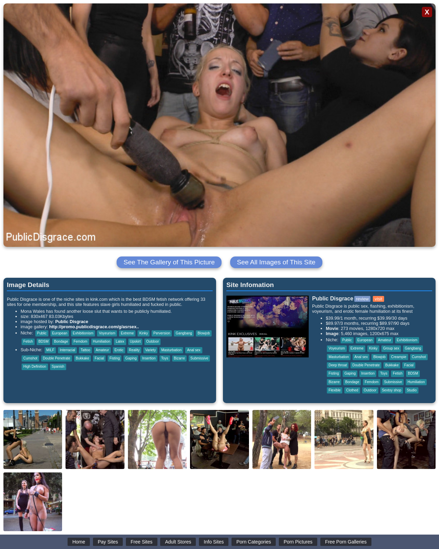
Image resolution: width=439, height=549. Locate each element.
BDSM (43, 341)
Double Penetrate (56, 358)
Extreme (127, 333)
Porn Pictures (298, 542)
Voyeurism (107, 333)
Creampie (398, 357)
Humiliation (101, 341)
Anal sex (193, 350)
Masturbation (171, 350)
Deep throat (338, 365)
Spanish (58, 366)
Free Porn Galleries (346, 542)
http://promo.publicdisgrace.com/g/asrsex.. (94, 326)
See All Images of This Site (276, 262)
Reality (134, 350)
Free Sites (142, 542)
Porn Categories (253, 542)
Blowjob (204, 333)
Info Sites (214, 542)
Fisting (114, 358)
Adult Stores (178, 542)
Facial (99, 358)
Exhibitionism (83, 333)
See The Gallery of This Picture (169, 262)
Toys (164, 358)
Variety (150, 350)
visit (378, 298)
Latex (120, 341)
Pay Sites (108, 542)
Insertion (148, 358)
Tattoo (85, 350)
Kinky (143, 333)
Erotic (119, 350)
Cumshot (30, 358)
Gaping (131, 358)
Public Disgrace (71, 321)
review (362, 298)
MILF (50, 350)
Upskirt (135, 341)
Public (42, 333)
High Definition (34, 366)
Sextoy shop (391, 390)
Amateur (102, 350)
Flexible (335, 390)
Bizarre (179, 358)
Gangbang (184, 333)
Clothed (352, 390)
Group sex (391, 348)
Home (78, 542)
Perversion (161, 333)
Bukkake (82, 358)
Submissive (199, 358)
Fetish (28, 341)
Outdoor (152, 341)
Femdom (80, 341)
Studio (412, 390)
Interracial (67, 350)
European (59, 333)
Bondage (61, 341)
